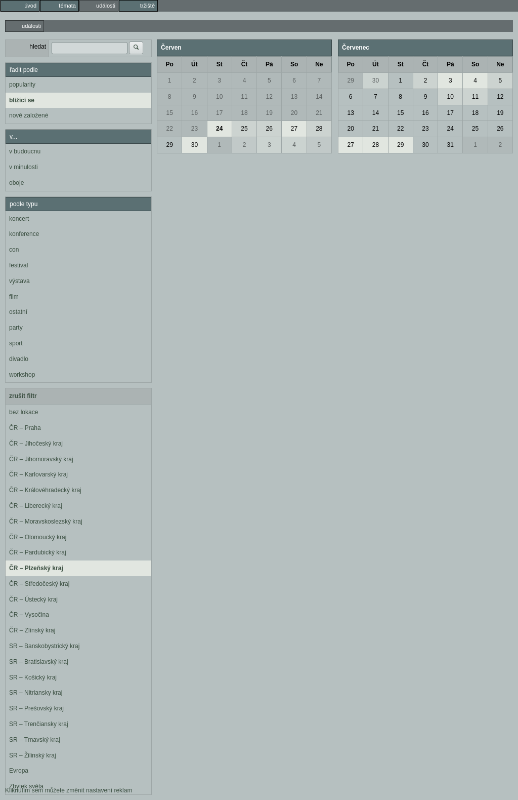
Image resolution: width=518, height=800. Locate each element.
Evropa (18, 770)
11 (244, 96)
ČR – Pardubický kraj (37, 552)
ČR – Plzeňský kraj (36, 568)
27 (294, 128)
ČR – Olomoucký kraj (37, 537)
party (16, 327)
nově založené (28, 115)
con (14, 249)
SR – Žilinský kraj (32, 755)
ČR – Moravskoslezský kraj (45, 521)
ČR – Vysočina (29, 614)
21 (319, 112)
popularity (22, 84)
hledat (37, 46)
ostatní (18, 311)
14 (319, 96)
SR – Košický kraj (33, 677)
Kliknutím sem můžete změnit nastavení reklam (68, 790)
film (14, 296)
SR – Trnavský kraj (34, 739)
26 (269, 128)
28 (319, 128)
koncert (19, 218)
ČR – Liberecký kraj (35, 505)
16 (194, 112)
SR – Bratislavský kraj (38, 661)
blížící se (21, 100)
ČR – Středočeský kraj (39, 583)
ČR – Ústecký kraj (33, 599)
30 (194, 144)
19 (269, 112)
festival (18, 265)
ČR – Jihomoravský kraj (41, 459)
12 (269, 96)
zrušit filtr (23, 395)
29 (169, 144)
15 (169, 112)
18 (244, 112)
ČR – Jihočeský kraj (36, 443)
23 (194, 128)
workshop (22, 374)
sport (16, 343)
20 (294, 112)
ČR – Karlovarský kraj (38, 474)
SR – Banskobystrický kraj (44, 646)
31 (450, 144)
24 (219, 128)
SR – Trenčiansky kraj (38, 724)
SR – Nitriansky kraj (35, 692)
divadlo (18, 359)
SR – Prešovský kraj (36, 708)
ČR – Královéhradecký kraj (45, 490)
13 (294, 96)
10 (219, 96)
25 (244, 128)
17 (219, 112)
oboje (16, 182)
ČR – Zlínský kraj (32, 630)
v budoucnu (24, 151)
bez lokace (23, 412)
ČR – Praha (25, 427)
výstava (19, 281)
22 (169, 128)
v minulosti (23, 167)
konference (24, 233)
